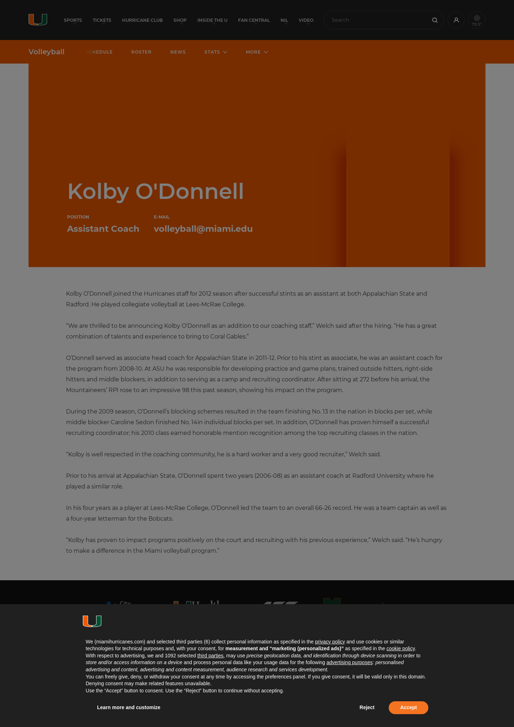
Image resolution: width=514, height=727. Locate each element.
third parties (210, 655)
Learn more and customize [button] (128, 707)
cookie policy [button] (401, 648)
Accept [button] (408, 707)
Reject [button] (366, 707)
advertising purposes (350, 662)
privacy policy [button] (330, 642)
